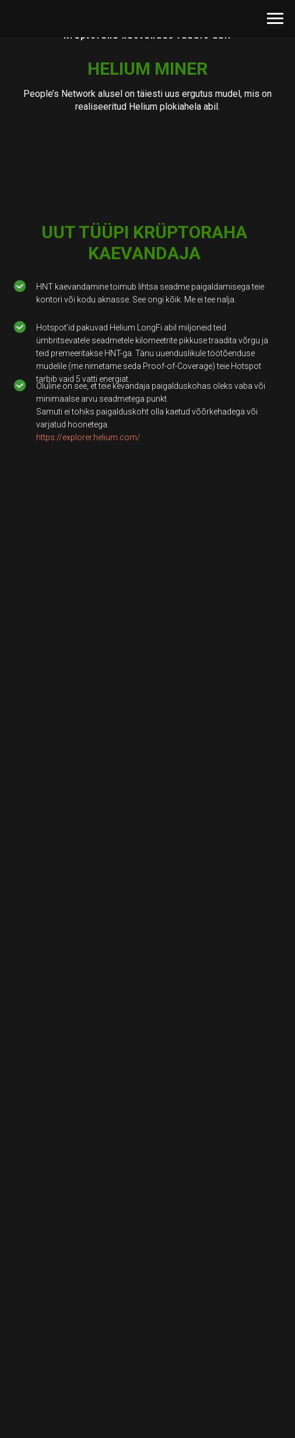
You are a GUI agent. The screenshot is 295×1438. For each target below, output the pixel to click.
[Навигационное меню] (275, 19)
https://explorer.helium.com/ (88, 437)
